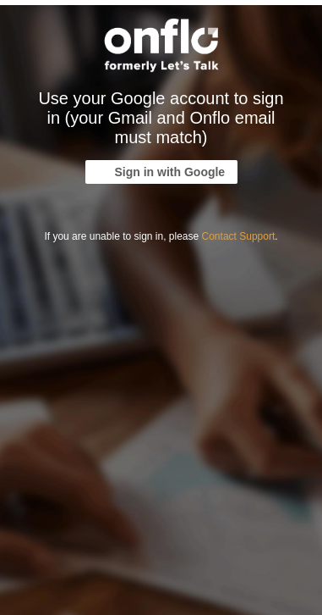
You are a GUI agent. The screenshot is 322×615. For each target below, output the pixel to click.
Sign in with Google (170, 172)
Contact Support (239, 236)
